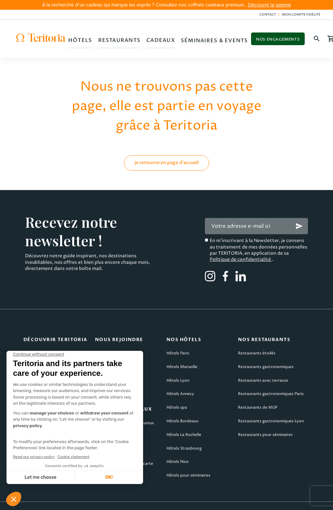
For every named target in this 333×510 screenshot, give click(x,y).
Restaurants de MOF (258, 396)
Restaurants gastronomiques (266, 355)
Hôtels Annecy (180, 382)
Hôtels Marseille (181, 355)
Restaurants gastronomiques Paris (271, 382)
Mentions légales (24, 501)
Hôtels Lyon (177, 369)
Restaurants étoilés (256, 342)
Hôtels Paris (177, 342)
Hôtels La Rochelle (183, 423)
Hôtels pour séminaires (188, 464)
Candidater (105, 342)
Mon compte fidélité (301, 14)
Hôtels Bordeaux (182, 410)
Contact (268, 14)
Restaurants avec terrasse (263, 369)
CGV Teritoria (84, 501)
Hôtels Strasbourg (184, 437)
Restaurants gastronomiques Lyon (271, 410)
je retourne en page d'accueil (167, 151)
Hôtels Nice (177, 450)
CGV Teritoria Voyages (149, 501)
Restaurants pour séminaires (265, 423)
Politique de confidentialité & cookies (237, 501)
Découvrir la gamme (269, 4)
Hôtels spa (176, 396)
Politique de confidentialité (241, 248)
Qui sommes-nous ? (42, 342)
